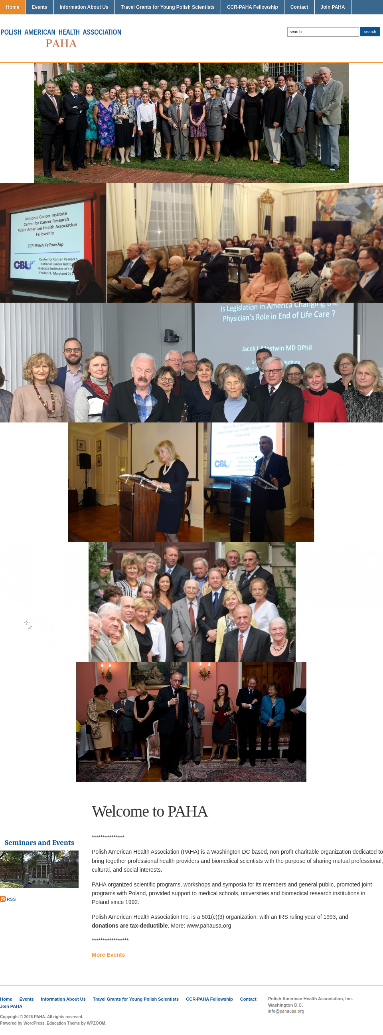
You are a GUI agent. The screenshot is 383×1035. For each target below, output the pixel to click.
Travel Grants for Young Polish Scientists (168, 7)
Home (12, 7)
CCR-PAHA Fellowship (252, 7)
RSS (8, 899)
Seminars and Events (39, 842)
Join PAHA (333, 7)
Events (39, 7)
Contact (299, 7)
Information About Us (84, 7)
